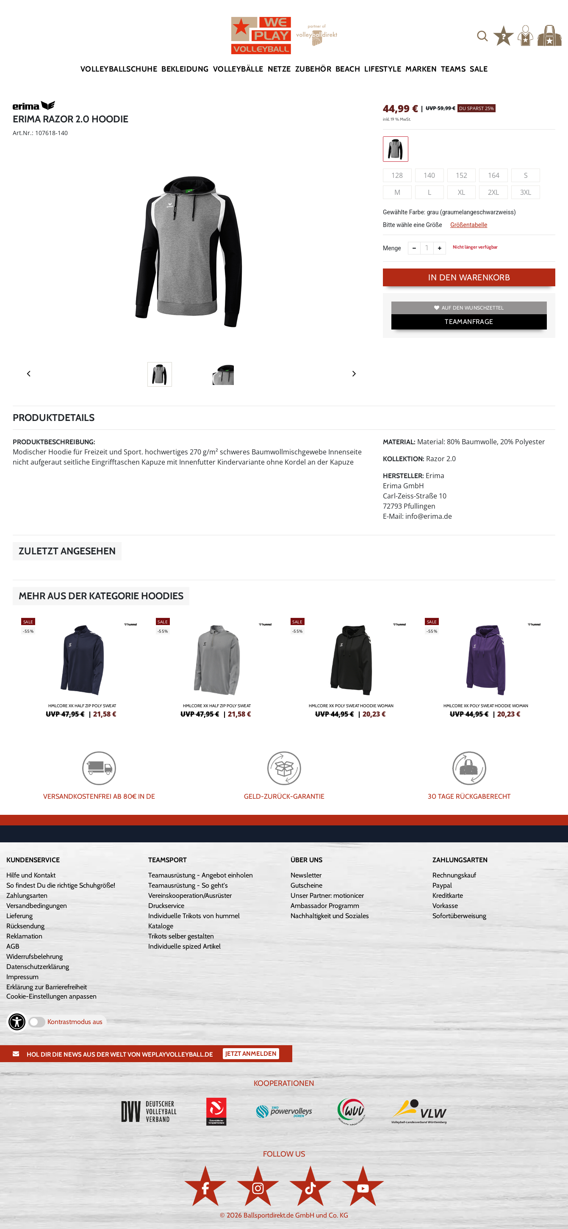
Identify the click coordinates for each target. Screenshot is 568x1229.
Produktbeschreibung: (54, 442)
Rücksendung (25, 926)
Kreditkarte (447, 895)
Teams (453, 69)
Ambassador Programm (325, 906)
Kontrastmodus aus (75, 1022)
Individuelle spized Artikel (184, 946)
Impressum (22, 977)
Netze (279, 69)
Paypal (442, 885)
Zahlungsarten (26, 895)
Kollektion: (403, 459)
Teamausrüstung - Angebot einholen (200, 875)
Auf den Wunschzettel (469, 307)
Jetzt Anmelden (251, 1053)
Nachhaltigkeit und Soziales (330, 916)
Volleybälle (238, 69)
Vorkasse (445, 906)
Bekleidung (185, 69)
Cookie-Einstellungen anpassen (51, 996)
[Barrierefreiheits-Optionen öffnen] (17, 1021)
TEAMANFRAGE (469, 322)
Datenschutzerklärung (37, 967)
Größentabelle (468, 224)
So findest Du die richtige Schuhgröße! (60, 885)
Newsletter (306, 875)
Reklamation (24, 936)
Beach (347, 69)
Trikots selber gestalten (181, 936)
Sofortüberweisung (459, 916)
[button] (482, 35)
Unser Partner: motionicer (327, 895)
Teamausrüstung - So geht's (188, 885)
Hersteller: (403, 476)
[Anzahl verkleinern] (414, 248)
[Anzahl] (427, 248)
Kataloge (160, 926)
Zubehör (313, 69)
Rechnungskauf (454, 875)
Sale (479, 69)
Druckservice (166, 906)
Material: (399, 442)
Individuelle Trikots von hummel (194, 916)
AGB (12, 946)
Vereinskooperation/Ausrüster (190, 895)
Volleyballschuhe (118, 69)
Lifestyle (382, 69)
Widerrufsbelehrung (34, 956)
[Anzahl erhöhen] (439, 248)
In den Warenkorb (469, 277)
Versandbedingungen (36, 906)
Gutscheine (306, 885)
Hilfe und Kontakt (30, 875)
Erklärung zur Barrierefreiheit (46, 987)
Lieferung (19, 916)
